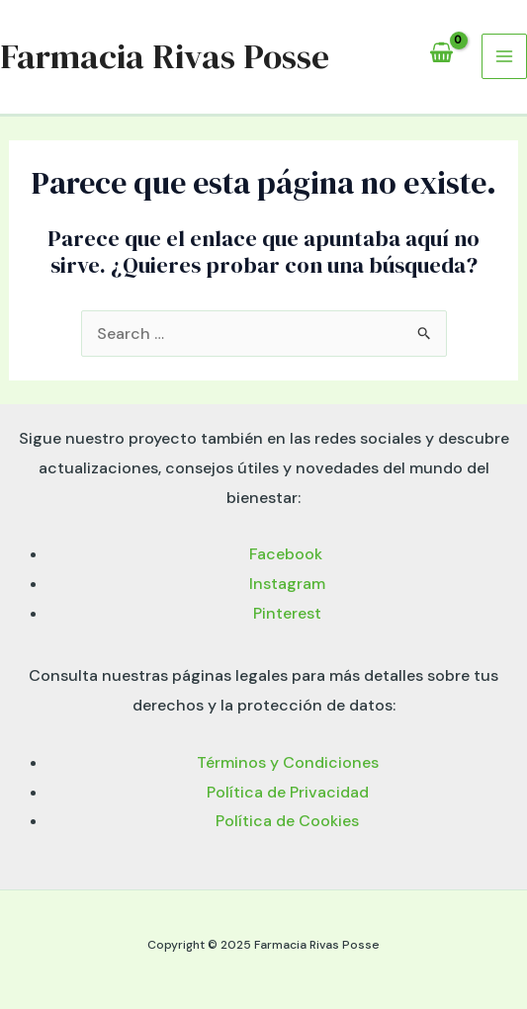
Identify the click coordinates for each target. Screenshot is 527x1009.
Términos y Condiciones (288, 762)
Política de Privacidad (288, 792)
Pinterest (287, 613)
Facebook (287, 554)
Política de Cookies (287, 820)
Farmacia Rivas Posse (164, 56)
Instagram (287, 583)
